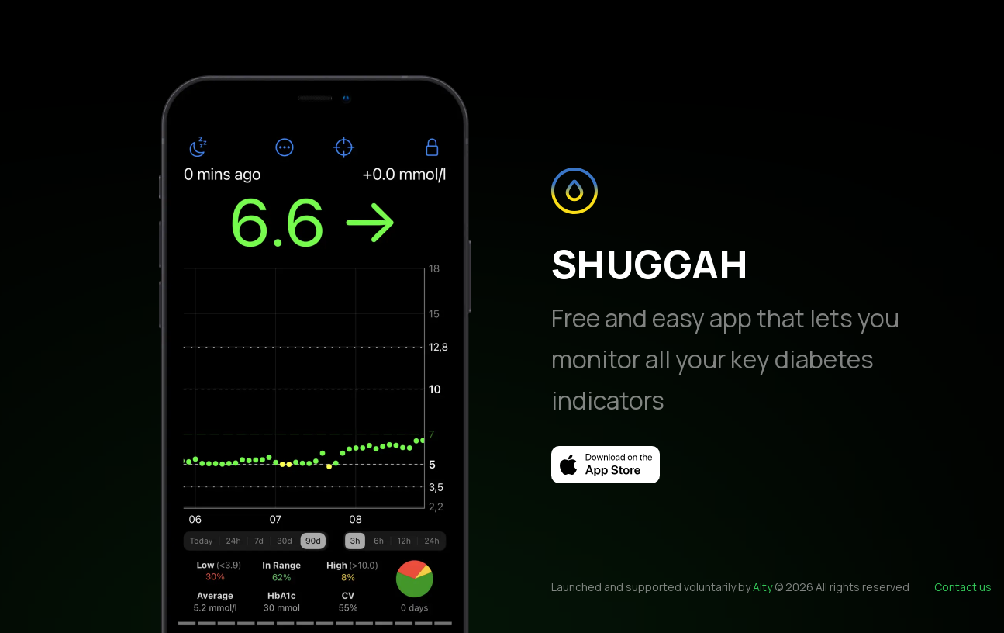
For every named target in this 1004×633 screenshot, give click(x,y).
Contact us (963, 586)
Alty (762, 586)
